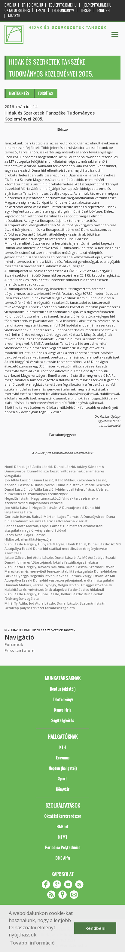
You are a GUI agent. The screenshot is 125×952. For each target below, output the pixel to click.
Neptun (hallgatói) (63, 768)
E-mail (41, 10)
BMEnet (62, 826)
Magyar (14, 16)
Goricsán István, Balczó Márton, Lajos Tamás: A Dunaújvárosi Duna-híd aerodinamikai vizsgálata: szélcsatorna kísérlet (60, 519)
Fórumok (14, 644)
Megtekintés (19, 93)
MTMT (62, 837)
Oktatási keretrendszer (62, 816)
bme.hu (10, 5)
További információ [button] (32, 942)
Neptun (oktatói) (62, 689)
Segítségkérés (62, 720)
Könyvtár (62, 789)
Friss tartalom (20, 650)
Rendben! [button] (95, 928)
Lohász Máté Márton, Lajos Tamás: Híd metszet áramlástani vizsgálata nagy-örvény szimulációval (54, 528)
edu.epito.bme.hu (63, 5)
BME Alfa (62, 858)
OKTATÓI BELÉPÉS (17, 10)
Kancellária (62, 710)
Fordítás (45, 93)
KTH (62, 747)
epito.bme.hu (32, 5)
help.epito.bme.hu (97, 5)
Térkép (85, 10)
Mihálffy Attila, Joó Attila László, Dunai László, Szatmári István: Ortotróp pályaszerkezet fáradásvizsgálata (55, 605)
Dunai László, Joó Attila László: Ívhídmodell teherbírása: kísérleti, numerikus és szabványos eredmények (57, 491)
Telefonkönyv (63, 10)
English (103, 10)
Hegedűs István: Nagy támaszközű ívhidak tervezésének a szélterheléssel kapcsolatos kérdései (51, 500)
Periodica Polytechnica (62, 847)
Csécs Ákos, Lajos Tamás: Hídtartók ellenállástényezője (28, 537)
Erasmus (62, 757)
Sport (62, 778)
